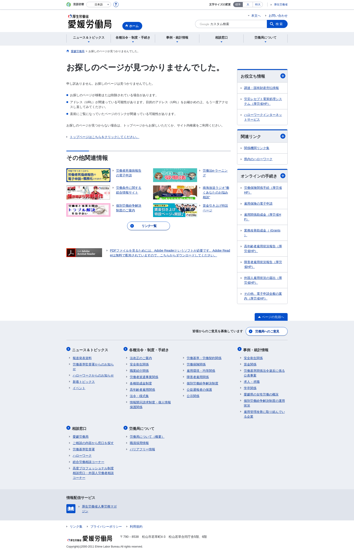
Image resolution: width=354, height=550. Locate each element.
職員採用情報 (139, 440)
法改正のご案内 (141, 356)
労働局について (142, 426)
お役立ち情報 (263, 76)
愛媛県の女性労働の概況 (261, 393)
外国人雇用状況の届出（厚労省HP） (263, 280)
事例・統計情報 (256, 349)
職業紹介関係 (139, 369)
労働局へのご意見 (267, 331)
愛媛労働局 (80, 434)
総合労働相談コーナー (88, 459)
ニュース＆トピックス (91, 349)
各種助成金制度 (141, 382)
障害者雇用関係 (198, 375)
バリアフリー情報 (142, 447)
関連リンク (263, 136)
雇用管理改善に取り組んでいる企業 (264, 413)
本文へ (256, 15)
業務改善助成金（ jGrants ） (262, 233)
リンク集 (76, 524)
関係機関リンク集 (256, 148)
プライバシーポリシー (106, 524)
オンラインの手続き (263, 176)
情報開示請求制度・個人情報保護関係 (150, 403)
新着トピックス (84, 380)
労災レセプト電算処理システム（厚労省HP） (263, 101)
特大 (258, 4)
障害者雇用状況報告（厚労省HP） (263, 265)
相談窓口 (80, 426)
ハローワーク (82, 453)
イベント (79, 387)
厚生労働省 (281, 4)
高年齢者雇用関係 (142, 388)
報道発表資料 (82, 356)
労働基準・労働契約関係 (204, 356)
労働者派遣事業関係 (144, 375)
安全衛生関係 (139, 363)
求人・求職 (252, 380)
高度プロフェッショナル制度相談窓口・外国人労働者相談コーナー (93, 470)
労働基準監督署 (84, 447)
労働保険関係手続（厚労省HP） (263, 190)
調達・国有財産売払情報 (261, 88)
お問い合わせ (278, 15)
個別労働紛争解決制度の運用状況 (264, 402)
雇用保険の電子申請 (258, 204)
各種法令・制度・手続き (150, 349)
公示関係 (193, 394)
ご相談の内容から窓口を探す (93, 440)
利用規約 (136, 524)
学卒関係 (250, 387)
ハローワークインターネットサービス (263, 117)
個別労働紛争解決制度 (202, 382)
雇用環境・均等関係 (201, 369)
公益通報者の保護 (199, 388)
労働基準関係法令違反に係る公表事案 (264, 371)
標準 (238, 4)
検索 (279, 24)
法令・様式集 (139, 394)
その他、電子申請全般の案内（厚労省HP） (263, 296)
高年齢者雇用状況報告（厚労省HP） (263, 249)
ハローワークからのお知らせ (93, 374)
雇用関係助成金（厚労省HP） (262, 217)
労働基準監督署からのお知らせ (93, 365)
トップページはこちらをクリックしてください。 (104, 137)
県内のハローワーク (258, 159)
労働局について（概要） (147, 434)
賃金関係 (250, 363)
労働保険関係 (196, 363)
